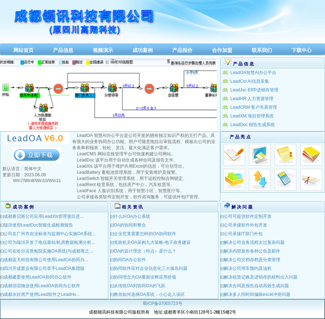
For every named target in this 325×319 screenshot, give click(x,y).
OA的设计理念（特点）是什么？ (145, 251)
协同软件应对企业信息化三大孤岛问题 (150, 268)
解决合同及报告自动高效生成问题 (256, 285)
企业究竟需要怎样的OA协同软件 (145, 233)
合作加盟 (222, 50)
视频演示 (103, 50)
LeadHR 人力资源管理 (251, 98)
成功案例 (143, 50)
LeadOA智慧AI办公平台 (253, 72)
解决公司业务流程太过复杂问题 (254, 242)
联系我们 (262, 50)
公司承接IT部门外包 (243, 233)
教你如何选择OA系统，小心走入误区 (149, 294)
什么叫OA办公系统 (132, 216)
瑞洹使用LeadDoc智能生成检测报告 (38, 225)
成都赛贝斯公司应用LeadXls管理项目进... (43, 216)
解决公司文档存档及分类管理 (252, 259)
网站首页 (23, 50)
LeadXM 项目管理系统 (252, 115)
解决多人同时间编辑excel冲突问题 (257, 294)
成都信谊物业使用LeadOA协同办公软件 (42, 285)
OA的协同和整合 (130, 225)
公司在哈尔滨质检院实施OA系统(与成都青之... (48, 251)
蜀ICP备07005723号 (162, 303)
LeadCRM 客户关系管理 (253, 107)
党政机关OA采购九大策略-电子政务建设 (152, 242)
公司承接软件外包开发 (245, 225)
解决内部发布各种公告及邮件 (252, 251)
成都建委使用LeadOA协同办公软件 (38, 277)
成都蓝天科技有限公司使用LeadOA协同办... (46, 259)
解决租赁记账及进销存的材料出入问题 (261, 277)
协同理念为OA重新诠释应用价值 (145, 277)
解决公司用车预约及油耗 (248, 268)
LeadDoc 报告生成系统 (252, 124)
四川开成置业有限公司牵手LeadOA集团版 (44, 268)
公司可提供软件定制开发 (248, 216)
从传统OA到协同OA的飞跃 (139, 285)
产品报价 (182, 50)
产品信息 (63, 50)
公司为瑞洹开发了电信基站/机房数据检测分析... (49, 242)
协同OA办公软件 (130, 259)
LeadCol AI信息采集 (249, 81)
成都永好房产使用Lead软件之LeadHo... (42, 294)
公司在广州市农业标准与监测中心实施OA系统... (50, 233)
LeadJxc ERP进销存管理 (254, 89)
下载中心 (301, 50)
